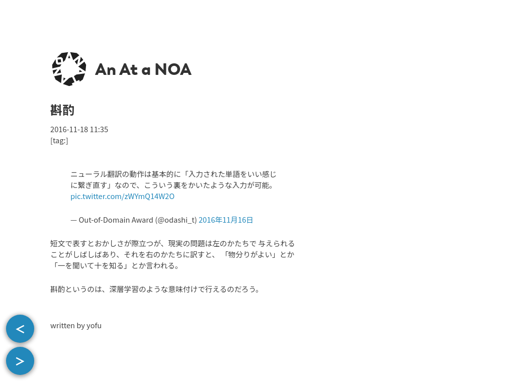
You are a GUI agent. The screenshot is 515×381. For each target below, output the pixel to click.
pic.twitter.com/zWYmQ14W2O (122, 195)
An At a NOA (143, 69)
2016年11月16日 (226, 219)
